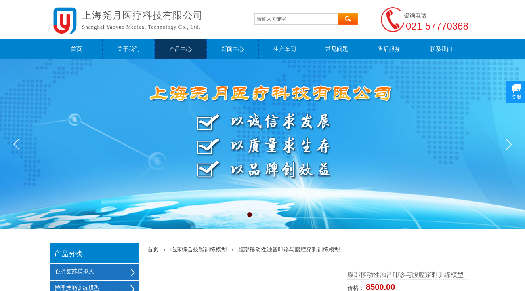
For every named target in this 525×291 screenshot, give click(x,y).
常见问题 (337, 49)
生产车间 (284, 49)
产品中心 (180, 49)
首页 (76, 49)
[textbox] (296, 19)
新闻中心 (232, 49)
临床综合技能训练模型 (198, 250)
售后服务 (389, 49)
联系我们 (441, 49)
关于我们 (128, 49)
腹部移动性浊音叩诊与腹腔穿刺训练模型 (289, 250)
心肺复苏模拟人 (74, 271)
